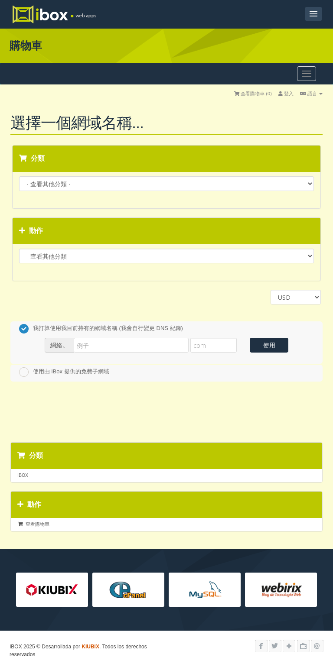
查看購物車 (33, 524)
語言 (311, 93)
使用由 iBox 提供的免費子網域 (64, 372)
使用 (269, 345)
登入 (286, 93)
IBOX (22, 475)
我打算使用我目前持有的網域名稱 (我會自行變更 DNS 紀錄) (101, 329)
